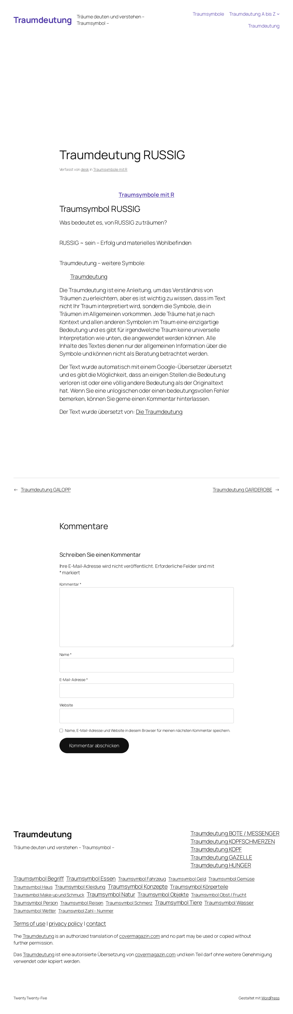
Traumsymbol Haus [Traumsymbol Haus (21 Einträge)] (33, 887)
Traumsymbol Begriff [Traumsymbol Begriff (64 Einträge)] (39, 878)
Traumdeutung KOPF (216, 849)
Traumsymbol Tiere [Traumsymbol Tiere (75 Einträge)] (178, 902)
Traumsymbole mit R (110, 169)
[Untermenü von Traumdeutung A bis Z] (278, 13)
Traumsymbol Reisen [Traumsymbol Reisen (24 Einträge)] (81, 903)
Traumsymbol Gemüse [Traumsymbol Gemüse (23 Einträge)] (231, 879)
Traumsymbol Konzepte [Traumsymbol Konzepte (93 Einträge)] (138, 886)
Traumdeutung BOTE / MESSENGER (235, 833)
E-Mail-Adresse (73, 679)
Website (66, 705)
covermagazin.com (139, 936)
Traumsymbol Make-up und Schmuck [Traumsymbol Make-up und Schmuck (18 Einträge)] (49, 895)
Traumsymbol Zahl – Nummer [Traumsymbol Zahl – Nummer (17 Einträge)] (86, 911)
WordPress (270, 997)
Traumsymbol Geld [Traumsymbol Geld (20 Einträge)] (187, 879)
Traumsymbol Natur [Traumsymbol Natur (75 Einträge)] (111, 894)
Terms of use (29, 923)
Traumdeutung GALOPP (46, 489)
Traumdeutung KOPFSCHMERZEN (233, 841)
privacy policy (66, 923)
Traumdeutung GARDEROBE (242, 489)
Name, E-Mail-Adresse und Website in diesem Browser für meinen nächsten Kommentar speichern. (147, 730)
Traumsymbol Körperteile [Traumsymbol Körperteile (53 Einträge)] (199, 886)
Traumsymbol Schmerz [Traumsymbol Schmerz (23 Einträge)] (129, 903)
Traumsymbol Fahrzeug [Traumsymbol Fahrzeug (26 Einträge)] (142, 879)
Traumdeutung (43, 19)
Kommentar (70, 584)
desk (85, 169)
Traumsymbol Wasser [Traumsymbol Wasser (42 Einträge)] (229, 902)
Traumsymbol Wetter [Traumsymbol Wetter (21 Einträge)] (35, 911)
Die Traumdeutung (159, 411)
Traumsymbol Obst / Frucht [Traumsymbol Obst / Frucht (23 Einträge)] (219, 895)
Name (65, 654)
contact (96, 923)
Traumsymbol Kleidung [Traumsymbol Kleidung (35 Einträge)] (80, 886)
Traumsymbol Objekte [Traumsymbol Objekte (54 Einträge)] (163, 894)
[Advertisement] (146, 72)
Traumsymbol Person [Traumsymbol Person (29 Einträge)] (36, 902)
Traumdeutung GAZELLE (221, 857)
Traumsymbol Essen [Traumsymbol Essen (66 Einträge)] (91, 878)
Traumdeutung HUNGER (221, 865)
